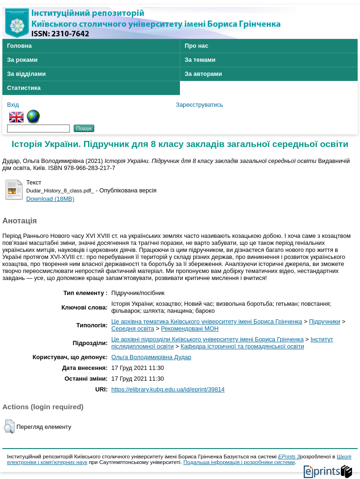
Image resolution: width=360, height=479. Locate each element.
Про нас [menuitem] (196, 45)
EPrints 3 (289, 456)
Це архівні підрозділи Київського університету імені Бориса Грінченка (208, 339)
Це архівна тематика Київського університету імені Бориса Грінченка (207, 321)
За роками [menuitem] (22, 59)
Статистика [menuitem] (24, 87)
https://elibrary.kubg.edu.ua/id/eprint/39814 (168, 389)
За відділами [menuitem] (26, 73)
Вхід (13, 104)
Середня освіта (133, 328)
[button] (9, 427)
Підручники (324, 321)
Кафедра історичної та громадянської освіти (242, 346)
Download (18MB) (50, 198)
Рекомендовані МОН (190, 328)
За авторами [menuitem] (203, 73)
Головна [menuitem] (19, 45)
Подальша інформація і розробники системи (239, 462)
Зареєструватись (199, 104)
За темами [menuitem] (200, 59)
